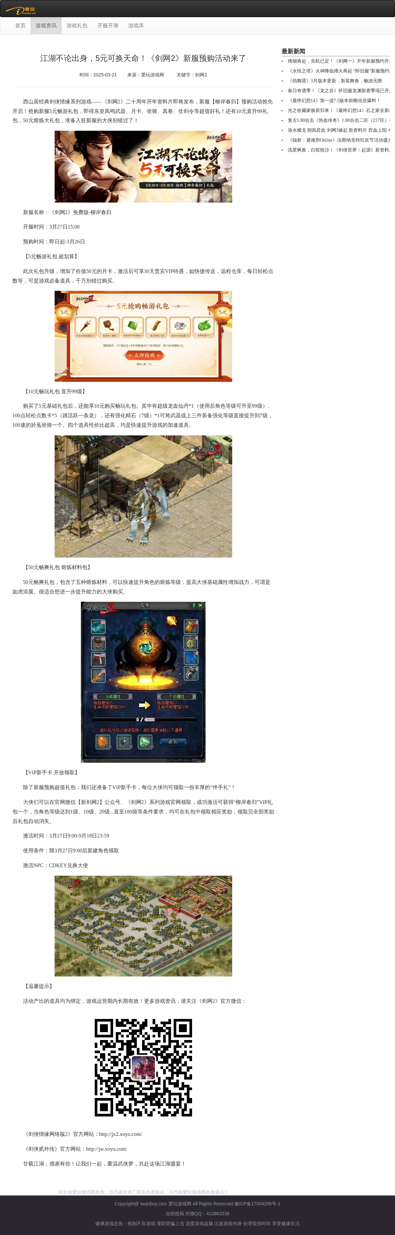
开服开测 (107, 25)
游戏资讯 (46, 25)
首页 (20, 25)
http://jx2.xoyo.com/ (120, 1134)
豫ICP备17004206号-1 (258, 1203)
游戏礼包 (76, 25)
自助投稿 (175, 1213)
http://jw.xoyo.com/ (106, 1149)
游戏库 (136, 25)
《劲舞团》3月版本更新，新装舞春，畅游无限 (335, 80)
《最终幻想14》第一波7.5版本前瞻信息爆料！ (334, 100)
